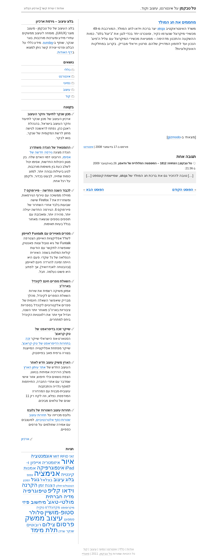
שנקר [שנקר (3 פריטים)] (70, 531)
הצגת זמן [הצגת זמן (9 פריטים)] (46, 485)
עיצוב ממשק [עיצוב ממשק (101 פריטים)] (44, 518)
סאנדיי (85, 553)
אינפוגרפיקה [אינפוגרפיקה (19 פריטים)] (50, 468)
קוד (67, 96)
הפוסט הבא (93, 190)
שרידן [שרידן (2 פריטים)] (62, 531)
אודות (130, 549)
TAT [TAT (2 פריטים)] (71, 456)
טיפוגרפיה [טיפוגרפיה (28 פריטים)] (35, 491)
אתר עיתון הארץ (35, 367)
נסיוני (66, 83)
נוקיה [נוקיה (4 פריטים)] (40, 507)
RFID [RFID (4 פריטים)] (64, 456)
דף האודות (64, 52)
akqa (161, 29)
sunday (48, 43)
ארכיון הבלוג (31, 8)
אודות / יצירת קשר (52, 8)
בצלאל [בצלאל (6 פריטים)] (46, 480)
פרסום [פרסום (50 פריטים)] (65, 524)
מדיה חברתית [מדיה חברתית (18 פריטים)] (60, 496)
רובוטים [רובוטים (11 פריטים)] (33, 524)
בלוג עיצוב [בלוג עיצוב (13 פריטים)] (64, 479)
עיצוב (66, 90)
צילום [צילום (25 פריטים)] (48, 524)
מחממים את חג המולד (177, 22)
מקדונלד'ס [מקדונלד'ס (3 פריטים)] (52, 507)
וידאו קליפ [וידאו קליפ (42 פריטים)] (61, 490)
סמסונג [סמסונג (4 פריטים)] (69, 519)
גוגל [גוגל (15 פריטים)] (35, 479)
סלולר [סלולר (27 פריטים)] (36, 512)
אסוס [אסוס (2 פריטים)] (30, 474)
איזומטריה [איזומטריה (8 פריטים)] (51, 462)
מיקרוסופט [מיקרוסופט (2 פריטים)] (67, 507)
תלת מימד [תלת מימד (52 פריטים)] (44, 529)
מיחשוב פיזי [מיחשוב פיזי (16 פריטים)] (34, 502)
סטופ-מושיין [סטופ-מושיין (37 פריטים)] (59, 512)
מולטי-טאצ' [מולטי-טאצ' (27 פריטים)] (60, 502)
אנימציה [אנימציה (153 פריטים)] (47, 473)
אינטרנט (88, 146)
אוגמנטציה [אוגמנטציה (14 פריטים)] (41, 456)
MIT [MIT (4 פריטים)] (56, 456)
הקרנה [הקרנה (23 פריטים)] (29, 485)
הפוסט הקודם (184, 190)
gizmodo (174, 137)
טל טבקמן (106, 553)
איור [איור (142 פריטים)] (67, 461)
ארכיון (25, 439)
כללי (67, 70)
